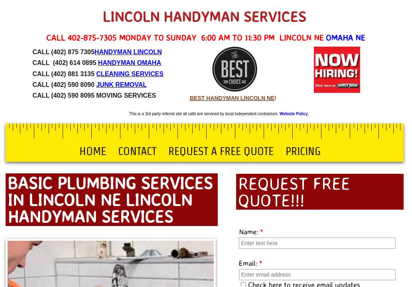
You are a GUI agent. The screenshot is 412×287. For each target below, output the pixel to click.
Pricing (303, 151)
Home (92, 151)
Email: (250, 263)
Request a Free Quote (221, 151)
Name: (251, 231)
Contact (137, 151)
